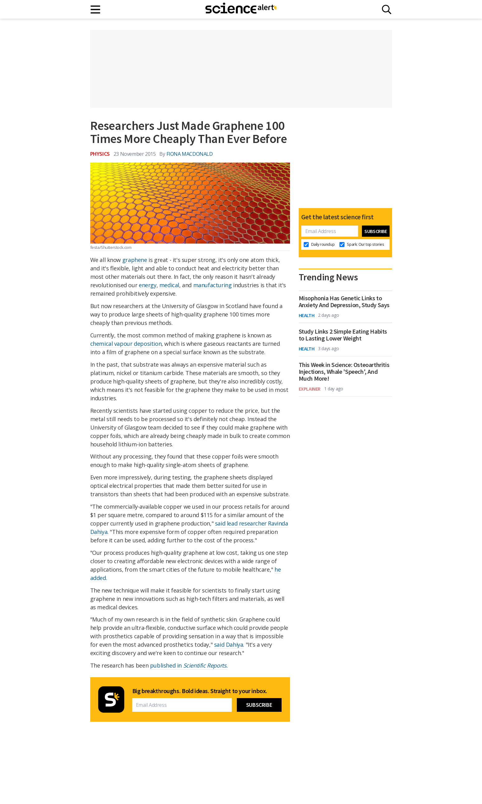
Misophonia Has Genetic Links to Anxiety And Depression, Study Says (344, 301)
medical (169, 285)
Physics (100, 153)
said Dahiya (228, 644)
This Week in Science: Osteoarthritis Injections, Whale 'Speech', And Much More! (344, 371)
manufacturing (212, 285)
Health (307, 315)
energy (148, 285)
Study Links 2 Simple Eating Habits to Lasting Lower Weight (343, 335)
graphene (134, 260)
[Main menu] (95, 9)
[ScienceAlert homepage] (241, 9)
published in (189, 665)
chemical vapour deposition (126, 343)
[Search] (386, 9)
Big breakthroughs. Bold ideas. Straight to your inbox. (199, 690)
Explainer (310, 389)
